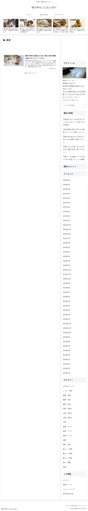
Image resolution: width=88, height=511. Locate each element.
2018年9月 (66, 337)
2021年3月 (66, 211)
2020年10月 (67, 234)
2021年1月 (66, 220)
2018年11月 (67, 328)
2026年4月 (66, 180)
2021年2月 (66, 216)
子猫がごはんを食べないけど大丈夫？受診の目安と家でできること (74, 149)
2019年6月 (66, 297)
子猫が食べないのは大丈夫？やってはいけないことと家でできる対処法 (74, 122)
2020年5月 (66, 247)
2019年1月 (66, 319)
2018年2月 (66, 368)
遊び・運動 (67, 462)
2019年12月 (67, 270)
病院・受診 (67, 444)
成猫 (64, 440)
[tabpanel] (11, 25)
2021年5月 (66, 202)
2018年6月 (66, 350)
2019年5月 (66, 301)
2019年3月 (66, 310)
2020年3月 (66, 256)
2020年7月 (66, 238)
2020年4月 (66, 252)
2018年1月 (66, 373)
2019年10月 (67, 279)
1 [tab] (40, 35)
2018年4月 (66, 359)
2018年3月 (66, 364)
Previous (1, 26)
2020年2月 (66, 261)
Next (87, 26)
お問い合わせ (73, 505)
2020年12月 (67, 225)
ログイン (66, 480)
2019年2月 (66, 315)
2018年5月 (66, 355)
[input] (74, 105)
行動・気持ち (67, 409)
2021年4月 (66, 207)
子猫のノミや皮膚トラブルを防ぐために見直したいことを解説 (74, 158)
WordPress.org (68, 494)
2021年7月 (66, 193)
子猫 (64, 422)
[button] (84, 105)
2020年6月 (66, 243)
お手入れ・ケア (68, 386)
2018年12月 (67, 323)
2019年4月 (66, 306)
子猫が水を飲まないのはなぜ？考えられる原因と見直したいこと (74, 139)
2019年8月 (66, 288)
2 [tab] (43, 35)
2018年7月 (66, 346)
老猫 (64, 467)
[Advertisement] (30, 47)
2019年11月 (67, 274)
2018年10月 (67, 332)
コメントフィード (69, 489)
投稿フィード (67, 485)
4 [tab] (48, 35)
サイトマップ (82, 505)
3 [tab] (45, 35)
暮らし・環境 (67, 449)
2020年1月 (66, 265)
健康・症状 (67, 395)
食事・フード (67, 426)
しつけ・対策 (67, 391)
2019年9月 (66, 283)
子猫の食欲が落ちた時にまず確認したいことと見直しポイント (74, 131)
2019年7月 (66, 292)
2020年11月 (67, 229)
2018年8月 (66, 341)
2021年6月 (66, 198)
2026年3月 (66, 185)
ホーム (66, 505)
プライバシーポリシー (70, 100)
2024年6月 (66, 189)
